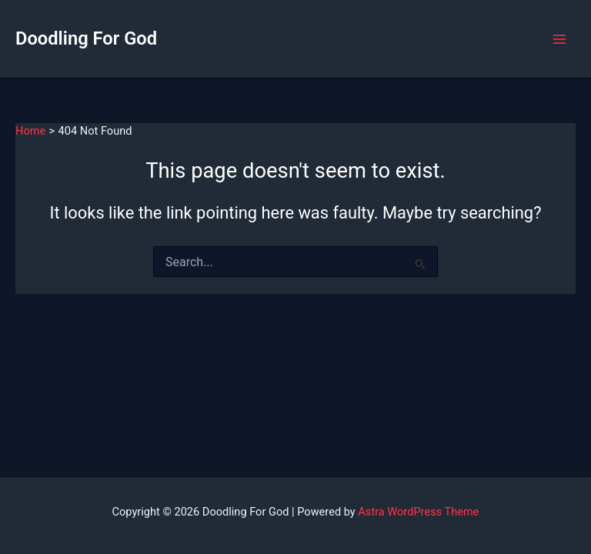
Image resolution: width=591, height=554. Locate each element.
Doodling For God (86, 38)
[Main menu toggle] (559, 39)
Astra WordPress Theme (418, 512)
